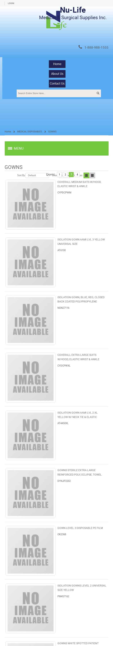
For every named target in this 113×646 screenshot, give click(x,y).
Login (11, 3)
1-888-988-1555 (96, 48)
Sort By (21, 175)
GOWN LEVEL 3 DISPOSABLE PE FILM (80, 528)
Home (57, 64)
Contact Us (57, 83)
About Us (57, 74)
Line (92, 175)
